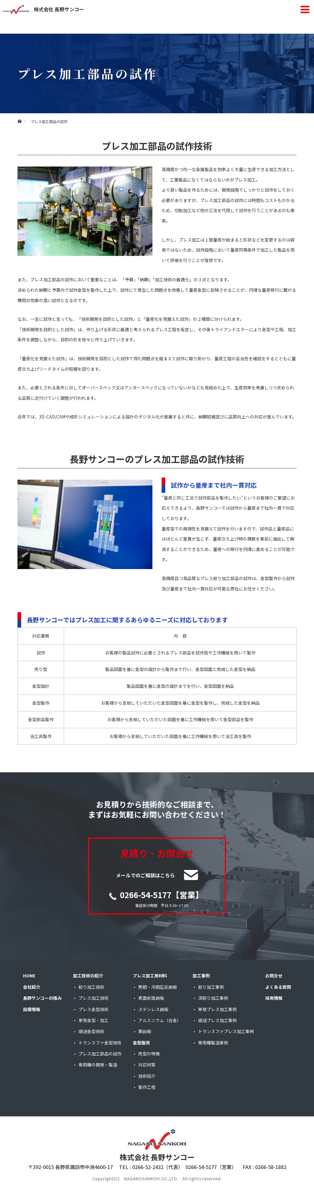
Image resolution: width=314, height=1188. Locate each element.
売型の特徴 (149, 1054)
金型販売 (141, 1043)
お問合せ (273, 976)
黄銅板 (144, 1031)
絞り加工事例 (211, 987)
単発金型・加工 (93, 1020)
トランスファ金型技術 (99, 1043)
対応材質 (146, 1065)
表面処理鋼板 (151, 998)
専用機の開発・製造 (97, 1065)
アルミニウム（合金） (159, 1020)
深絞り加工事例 (213, 998)
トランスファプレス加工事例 (226, 1031)
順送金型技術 (91, 1031)
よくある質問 (278, 987)
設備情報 (31, 1009)
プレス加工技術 (93, 998)
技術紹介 (146, 1076)
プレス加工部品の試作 (99, 1054)
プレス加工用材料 (150, 976)
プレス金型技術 (93, 1009)
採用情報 (273, 998)
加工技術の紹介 (88, 976)
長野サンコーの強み (42, 998)
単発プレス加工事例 (217, 1009)
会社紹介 (31, 987)
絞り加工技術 (91, 987)
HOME (29, 976)
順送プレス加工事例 (217, 1020)
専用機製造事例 (213, 1043)
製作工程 (146, 1087)
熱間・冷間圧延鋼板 (157, 987)
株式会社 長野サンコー (43, 9)
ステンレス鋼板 (153, 1009)
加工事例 (201, 976)
